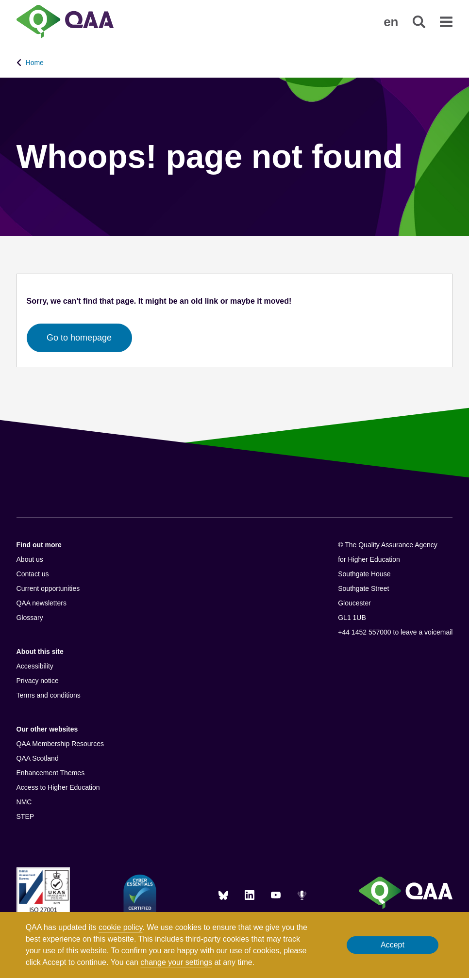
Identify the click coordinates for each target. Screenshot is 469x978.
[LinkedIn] (249, 895)
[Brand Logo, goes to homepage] (65, 22)
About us (30, 559)
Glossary (30, 617)
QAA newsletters (42, 603)
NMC (24, 802)
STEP (25, 816)
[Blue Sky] (223, 895)
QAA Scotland (38, 758)
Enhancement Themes (51, 773)
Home (35, 62)
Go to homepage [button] (79, 337)
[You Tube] (276, 895)
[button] (391, 22)
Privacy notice (38, 681)
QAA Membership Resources (60, 744)
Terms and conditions (49, 695)
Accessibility (35, 666)
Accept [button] (392, 945)
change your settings (176, 962)
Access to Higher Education (58, 787)
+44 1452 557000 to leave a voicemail (395, 632)
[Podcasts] (302, 895)
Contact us (33, 574)
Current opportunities (48, 588)
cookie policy (120, 927)
